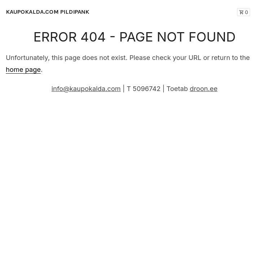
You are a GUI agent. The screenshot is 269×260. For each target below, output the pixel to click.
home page (23, 69)
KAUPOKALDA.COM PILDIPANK (47, 11)
